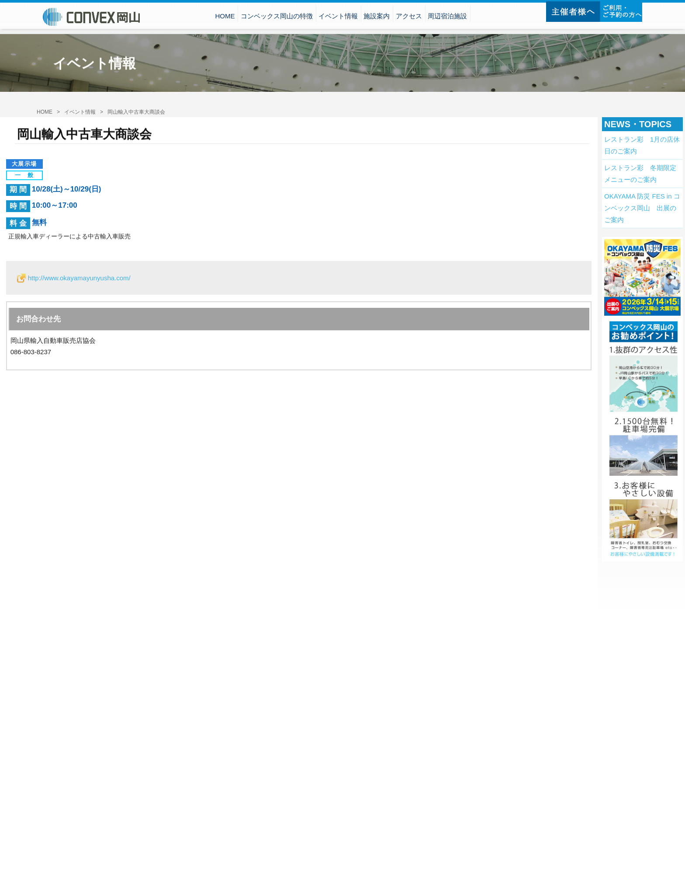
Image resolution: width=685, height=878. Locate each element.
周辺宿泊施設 (447, 17)
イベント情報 (338, 17)
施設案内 (376, 17)
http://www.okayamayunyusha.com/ (79, 278)
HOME (225, 17)
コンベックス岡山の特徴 (277, 17)
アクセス (409, 17)
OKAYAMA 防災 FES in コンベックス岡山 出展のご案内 (642, 207)
